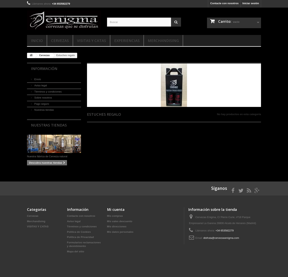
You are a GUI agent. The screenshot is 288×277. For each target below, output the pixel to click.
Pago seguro (41, 103)
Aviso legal (40, 85)
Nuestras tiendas (44, 109)
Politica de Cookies (79, 231)
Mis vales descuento (119, 221)
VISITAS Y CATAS (91, 40)
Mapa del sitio (75, 251)
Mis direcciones (117, 226)
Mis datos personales (120, 231)
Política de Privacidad (80, 237)
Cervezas (60, 40)
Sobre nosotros (43, 97)
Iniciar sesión (250, 3)
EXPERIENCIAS (127, 40)
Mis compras (115, 215)
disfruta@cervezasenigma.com (221, 237)
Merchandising (163, 40)
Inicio (37, 40)
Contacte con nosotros (224, 3)
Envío (37, 79)
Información (44, 68)
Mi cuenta (116, 209)
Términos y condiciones (48, 91)
